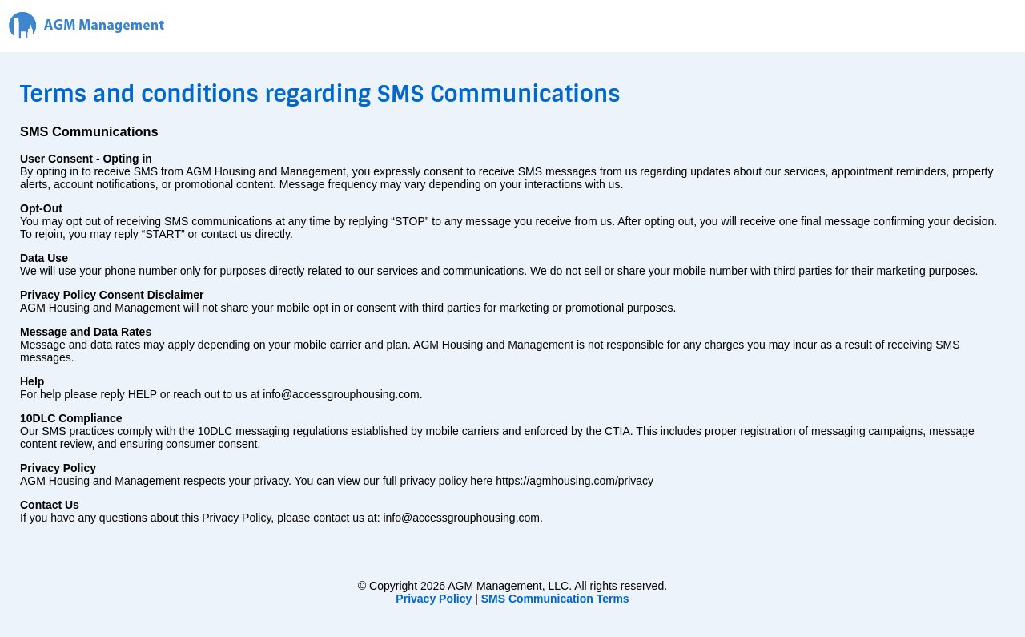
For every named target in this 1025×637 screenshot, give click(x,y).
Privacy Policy (434, 598)
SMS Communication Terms (555, 598)
